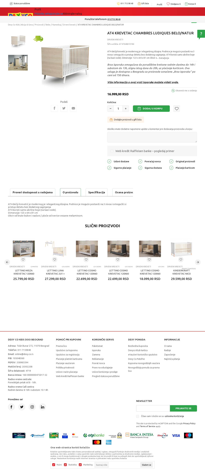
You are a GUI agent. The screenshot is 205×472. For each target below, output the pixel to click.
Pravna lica (61, 354)
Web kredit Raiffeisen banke (70, 384)
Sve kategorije (45, 11)
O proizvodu (21, 192)
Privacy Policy (189, 431)
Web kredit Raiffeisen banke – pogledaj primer (144, 151)
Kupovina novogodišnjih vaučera (144, 371)
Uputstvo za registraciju (68, 362)
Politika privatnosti (65, 375)
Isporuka (96, 358)
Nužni (59, 465)
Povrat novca (98, 371)
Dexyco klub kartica (138, 358)
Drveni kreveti (69, 25)
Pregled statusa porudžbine (106, 384)
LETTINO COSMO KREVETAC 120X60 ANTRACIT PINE (150, 281)
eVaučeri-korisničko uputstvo (142, 362)
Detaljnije (164, 58)
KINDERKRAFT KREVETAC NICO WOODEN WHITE (181, 281)
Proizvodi (39, 25)
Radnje (167, 358)
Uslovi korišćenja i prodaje (105, 380)
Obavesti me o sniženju (186, 90)
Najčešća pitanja (172, 367)
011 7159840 (24, 358)
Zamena (96, 362)
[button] (176, 108)
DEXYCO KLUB (79, 11)
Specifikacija (47, 192)
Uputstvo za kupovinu (67, 358)
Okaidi (97, 11)
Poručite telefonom (96, 19)
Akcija (62, 11)
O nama (168, 354)
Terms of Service (147, 434)
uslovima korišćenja (174, 424)
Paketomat (97, 354)
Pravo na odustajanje (102, 375)
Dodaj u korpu (152, 108)
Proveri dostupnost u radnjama (33, 200)
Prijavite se (183, 416)
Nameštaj (56, 25)
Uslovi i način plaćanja (67, 380)
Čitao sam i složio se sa (162, 424)
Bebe (48, 25)
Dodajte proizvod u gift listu (126, 119)
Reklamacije (98, 367)
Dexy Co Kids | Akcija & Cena (20, 25)
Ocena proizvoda (76, 192)
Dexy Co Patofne (136, 367)
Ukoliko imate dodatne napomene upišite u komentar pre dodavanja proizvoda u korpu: (150, 129)
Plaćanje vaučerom (65, 371)
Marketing (88, 465)
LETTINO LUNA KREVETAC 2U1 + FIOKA (55, 281)
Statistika (72, 465)
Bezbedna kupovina (138, 354)
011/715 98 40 (113, 19)
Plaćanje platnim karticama (69, 367)
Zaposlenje (169, 362)
